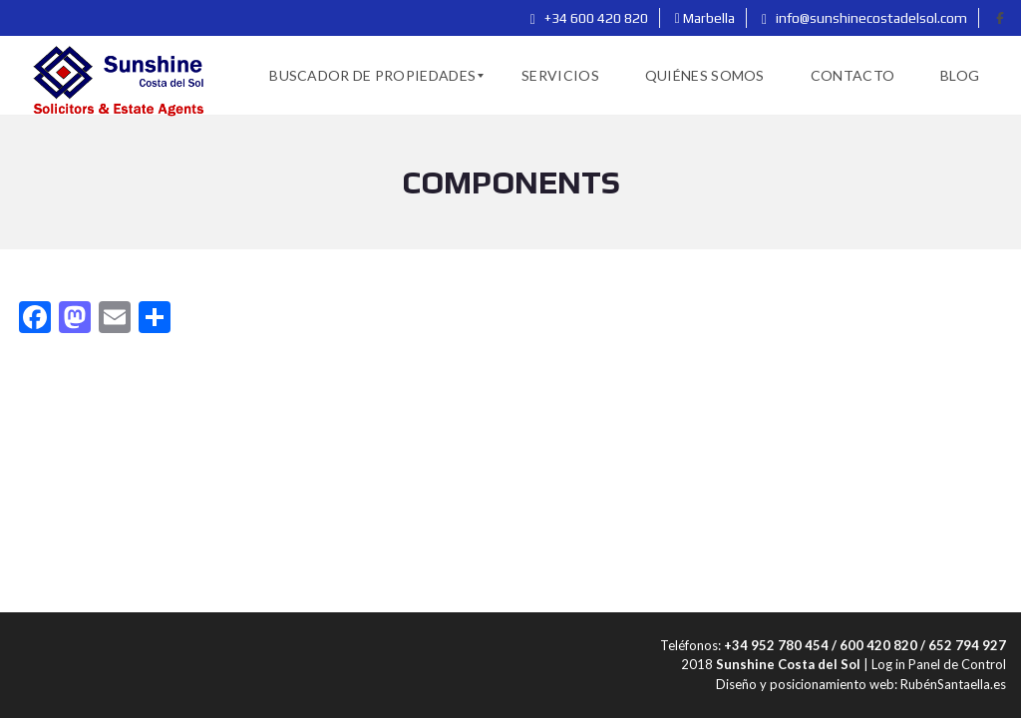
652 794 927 (967, 645)
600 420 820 (878, 645)
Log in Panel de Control (938, 664)
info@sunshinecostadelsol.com (864, 18)
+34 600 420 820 (589, 18)
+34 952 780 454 (776, 645)
